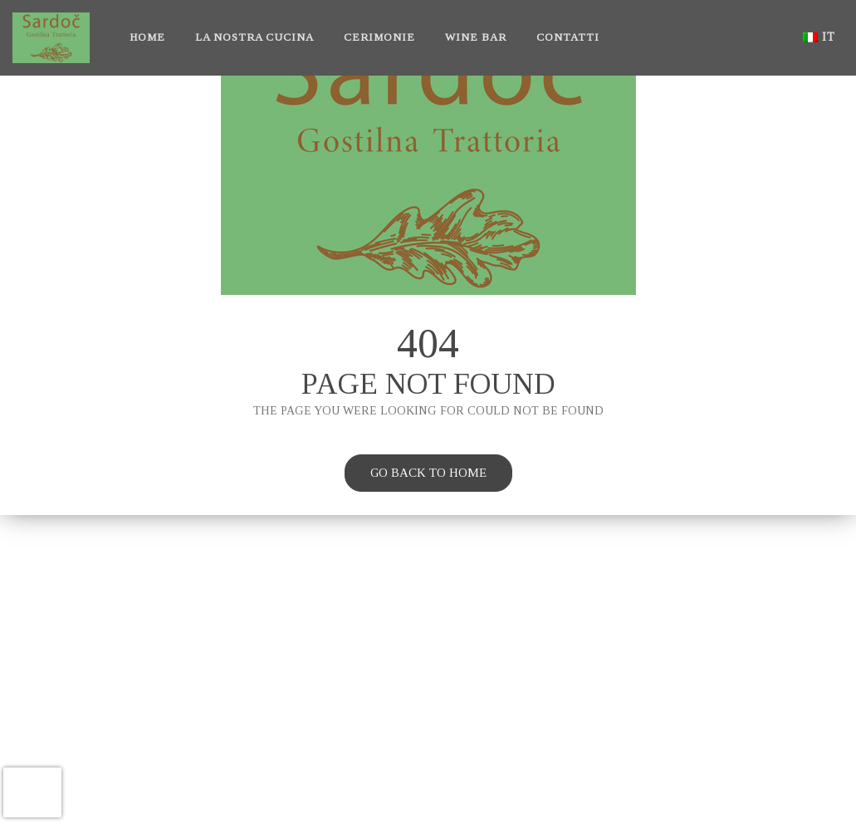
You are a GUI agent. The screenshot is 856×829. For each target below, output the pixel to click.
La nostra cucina (254, 37)
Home (147, 37)
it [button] (819, 37)
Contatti (567, 37)
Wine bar (475, 37)
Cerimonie (379, 37)
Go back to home (416, 475)
